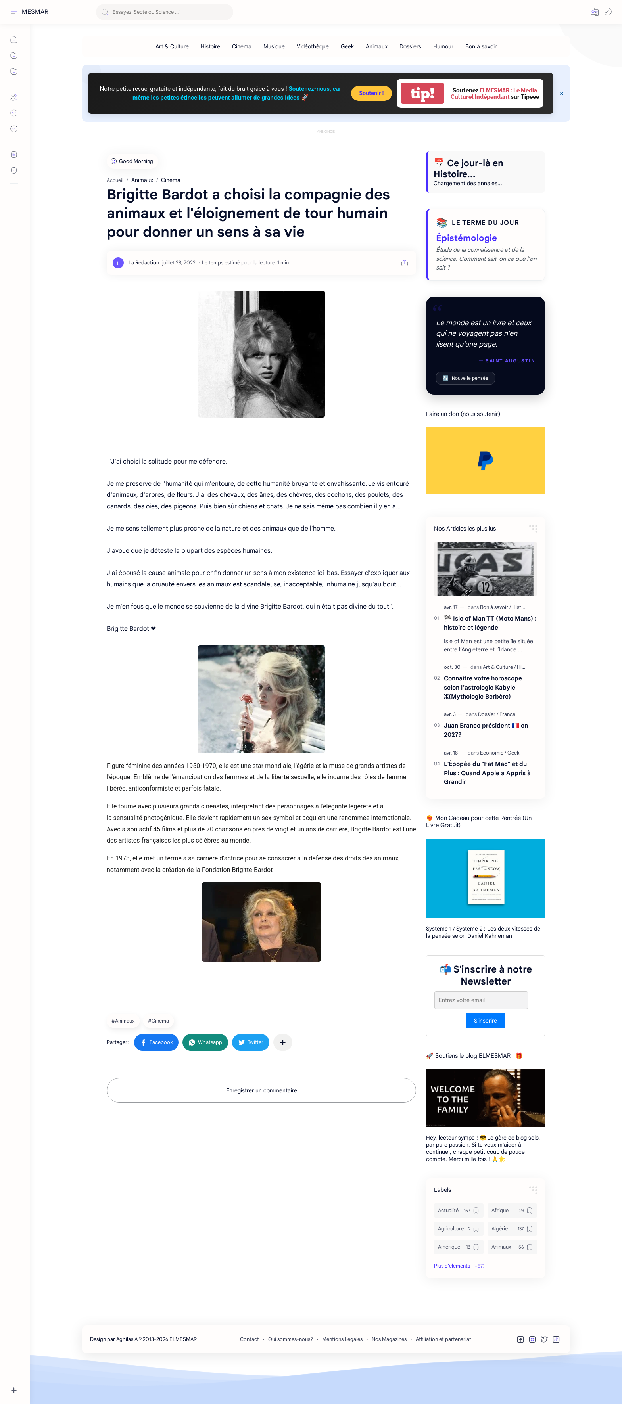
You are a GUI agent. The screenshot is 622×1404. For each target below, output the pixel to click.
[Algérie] (512, 1264)
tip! (422, 93)
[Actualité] (459, 1246)
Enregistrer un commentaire (261, 1126)
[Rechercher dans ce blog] (164, 12)
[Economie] (493, 788)
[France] (507, 750)
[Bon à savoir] (481, 46)
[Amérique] (459, 1283)
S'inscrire (485, 1056)
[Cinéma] (241, 46)
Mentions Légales (342, 1374)
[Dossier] (488, 750)
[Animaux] (377, 46)
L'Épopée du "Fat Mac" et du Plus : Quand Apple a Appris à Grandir (487, 809)
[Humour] (443, 46)
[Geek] (347, 46)
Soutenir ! (371, 93)
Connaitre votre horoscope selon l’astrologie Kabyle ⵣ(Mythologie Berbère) (483, 723)
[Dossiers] (410, 46)
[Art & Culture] (172, 46)
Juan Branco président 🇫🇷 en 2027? (486, 765)
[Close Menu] (561, 93)
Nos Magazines (389, 1374)
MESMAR (35, 12)
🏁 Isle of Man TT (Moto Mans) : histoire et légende (490, 658)
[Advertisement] (326, 153)
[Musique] (274, 46)
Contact (249, 1374)
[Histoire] (210, 46)
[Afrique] (512, 1246)
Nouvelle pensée (465, 414)
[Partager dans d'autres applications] (282, 1078)
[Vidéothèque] (313, 46)
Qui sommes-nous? (290, 1374)
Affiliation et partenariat (443, 1374)
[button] (595, 12)
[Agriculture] (459, 1264)
